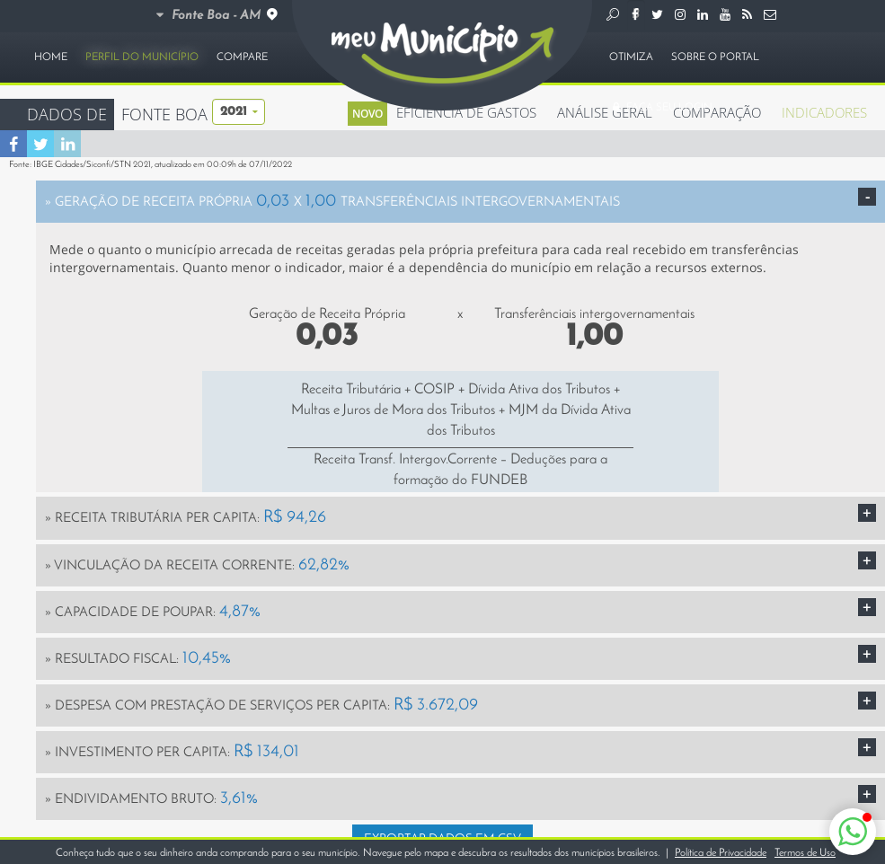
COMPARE (242, 57)
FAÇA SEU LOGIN (661, 107)
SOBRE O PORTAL (715, 57)
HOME (50, 57)
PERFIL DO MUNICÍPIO (142, 57)
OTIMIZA (631, 57)
